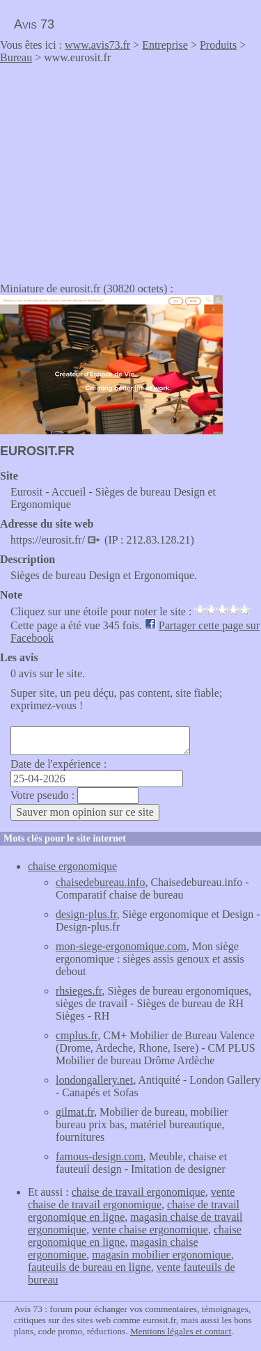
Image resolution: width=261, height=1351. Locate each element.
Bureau (16, 57)
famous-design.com (99, 1156)
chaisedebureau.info (100, 882)
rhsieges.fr (79, 991)
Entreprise (165, 45)
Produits (218, 45)
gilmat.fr (75, 1112)
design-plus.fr (86, 914)
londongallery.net (94, 1080)
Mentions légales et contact (180, 1331)
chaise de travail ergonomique (138, 1192)
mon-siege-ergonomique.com (121, 946)
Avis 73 (34, 24)
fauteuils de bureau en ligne (89, 1267)
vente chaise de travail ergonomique (131, 1198)
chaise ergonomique (72, 866)
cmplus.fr (76, 1035)
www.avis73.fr (97, 45)
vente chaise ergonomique (150, 1229)
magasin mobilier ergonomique (161, 1255)
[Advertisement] (117, 168)
